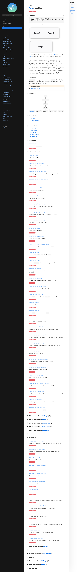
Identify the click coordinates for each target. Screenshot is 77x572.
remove (4, 75)
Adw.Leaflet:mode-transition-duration (38, 506)
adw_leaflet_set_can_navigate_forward (38, 343)
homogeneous (5, 114)
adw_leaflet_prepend (34, 310)
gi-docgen (5, 127)
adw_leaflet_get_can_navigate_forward (38, 179)
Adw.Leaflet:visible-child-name (36, 538)
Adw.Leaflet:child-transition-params (37, 465)
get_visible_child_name (7, 68)
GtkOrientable (33, 136)
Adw (4, 20)
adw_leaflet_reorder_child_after (36, 327)
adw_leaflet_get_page (34, 252)
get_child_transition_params (8, 49)
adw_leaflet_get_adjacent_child (36, 163)
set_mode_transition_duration (8, 90)
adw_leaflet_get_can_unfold (35, 187)
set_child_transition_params (8, 85)
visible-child (5, 122)
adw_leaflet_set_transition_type (36, 391)
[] (28, 15)
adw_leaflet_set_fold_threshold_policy (38, 367)
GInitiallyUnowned (34, 120)
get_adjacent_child (6, 39)
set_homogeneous (6, 88)
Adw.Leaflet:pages (33, 514)
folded (4, 112)
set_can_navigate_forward (7, 81)
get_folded (5, 54)
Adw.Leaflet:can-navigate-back (36, 441)
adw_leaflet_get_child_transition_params (38, 204)
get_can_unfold (6, 45)
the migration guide (35, 88)
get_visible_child (6, 66)
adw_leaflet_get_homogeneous (36, 236)
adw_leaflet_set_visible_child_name (37, 407)
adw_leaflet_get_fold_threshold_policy (38, 220)
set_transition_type (6, 92)
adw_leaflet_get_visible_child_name (37, 286)
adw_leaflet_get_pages (34, 260)
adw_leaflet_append (33, 155)
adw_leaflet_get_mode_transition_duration (39, 244)
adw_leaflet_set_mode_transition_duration (39, 383)
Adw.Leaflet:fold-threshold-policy (37, 481)
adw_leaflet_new (33, 143)
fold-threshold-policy (7, 110)
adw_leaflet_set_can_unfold (35, 351)
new (3, 32)
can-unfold (5, 105)
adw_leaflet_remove (33, 318)
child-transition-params (7, 107)
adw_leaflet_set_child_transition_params (38, 359)
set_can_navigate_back (7, 79)
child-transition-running (7, 108)
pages (4, 118)
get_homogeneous (6, 56)
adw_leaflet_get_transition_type (36, 268)
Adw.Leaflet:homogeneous (35, 497)
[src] (63, 15)
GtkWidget (32, 118)
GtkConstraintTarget (35, 134)
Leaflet (4, 28)
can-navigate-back (6, 101)
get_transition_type (6, 64)
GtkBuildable (33, 132)
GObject (32, 122)
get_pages (5, 62)
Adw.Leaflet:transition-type (35, 522)
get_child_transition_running (8, 51)
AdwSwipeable (33, 128)
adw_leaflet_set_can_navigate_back (37, 335)
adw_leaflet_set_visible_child (35, 399)
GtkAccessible (33, 130)
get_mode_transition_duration (8, 58)
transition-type (5, 120)
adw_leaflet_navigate (34, 302)
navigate (4, 71)
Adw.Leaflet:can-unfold (34, 457)
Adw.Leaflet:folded (33, 489)
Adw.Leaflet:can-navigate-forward (37, 449)
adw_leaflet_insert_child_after (36, 294)
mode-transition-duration (7, 116)
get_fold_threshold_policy (7, 52)
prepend (4, 73)
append (4, 37)
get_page (4, 60)
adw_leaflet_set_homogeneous (36, 375)
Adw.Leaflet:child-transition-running (37, 473)
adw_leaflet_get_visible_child (35, 278)
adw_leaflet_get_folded (34, 228)
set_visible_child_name (7, 96)
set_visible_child (6, 94)
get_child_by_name (6, 47)
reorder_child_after (6, 77)
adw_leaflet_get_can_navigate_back (37, 171)
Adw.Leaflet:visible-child (34, 530)
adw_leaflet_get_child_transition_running (38, 212)
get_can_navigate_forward (7, 43)
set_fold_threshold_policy (7, 87)
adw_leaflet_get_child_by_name (36, 196)
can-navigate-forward (7, 103)
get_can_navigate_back (7, 41)
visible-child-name (6, 124)
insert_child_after (6, 70)
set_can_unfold (5, 83)
